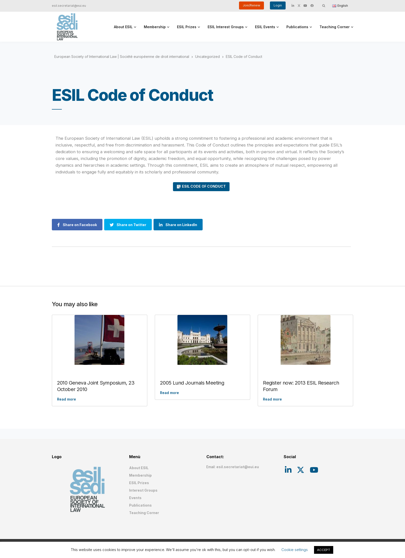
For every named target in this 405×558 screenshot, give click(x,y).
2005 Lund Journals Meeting (192, 383)
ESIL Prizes (186, 27)
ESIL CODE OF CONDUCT (204, 186)
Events (135, 498)
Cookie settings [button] (294, 549)
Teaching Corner (335, 27)
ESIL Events (265, 27)
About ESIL (123, 27)
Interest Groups (143, 490)
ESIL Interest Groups (226, 27)
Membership (155, 27)
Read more (66, 399)
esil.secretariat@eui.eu (69, 5)
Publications (297, 27)
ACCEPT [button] (323, 550)
